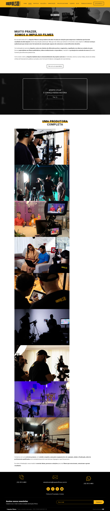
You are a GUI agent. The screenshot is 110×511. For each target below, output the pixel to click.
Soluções (43, 3)
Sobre (30, 3)
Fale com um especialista (55, 66)
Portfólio (36, 3)
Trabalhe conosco (86, 3)
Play (55, 97)
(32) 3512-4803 (21, 482)
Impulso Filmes (11, 509)
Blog (77, 3)
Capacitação (51, 3)
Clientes (72, 3)
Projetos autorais (62, 3)
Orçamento (99, 3)
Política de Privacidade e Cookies (55, 494)
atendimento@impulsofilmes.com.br (55, 482)
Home (25, 3)
